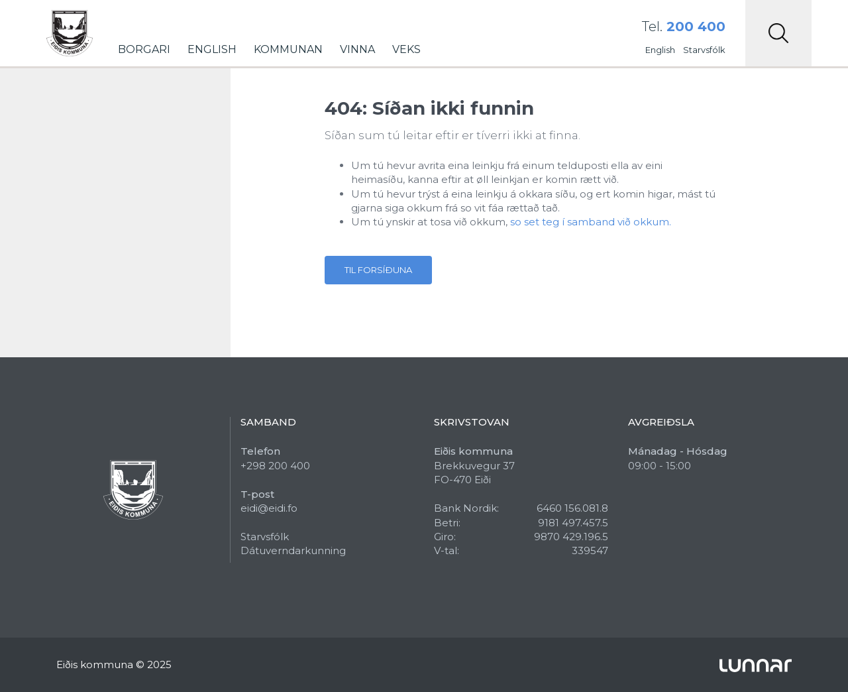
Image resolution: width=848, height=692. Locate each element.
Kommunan (288, 49)
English (212, 49)
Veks (406, 49)
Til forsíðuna (378, 269)
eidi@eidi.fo (268, 508)
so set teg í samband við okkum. (590, 221)
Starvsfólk (704, 49)
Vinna (357, 49)
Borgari (144, 49)
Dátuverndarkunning (293, 550)
